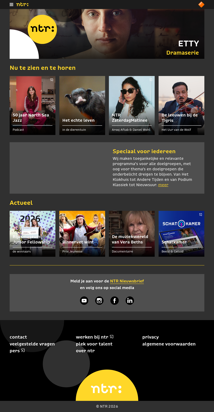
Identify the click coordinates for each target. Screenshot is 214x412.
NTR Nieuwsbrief (127, 281)
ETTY (188, 43)
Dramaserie (182, 52)
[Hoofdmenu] (11, 4)
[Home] (22, 5)
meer (163, 185)
